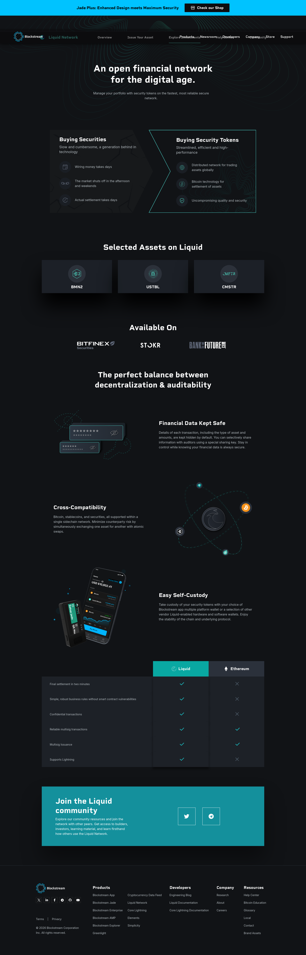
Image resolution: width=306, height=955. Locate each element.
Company (243, 23)
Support (277, 23)
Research (223, 895)
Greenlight (99, 933)
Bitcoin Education (255, 902)
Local (247, 918)
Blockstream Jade (104, 902)
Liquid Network (137, 902)
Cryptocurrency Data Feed (145, 895)
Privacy (56, 919)
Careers (222, 910)
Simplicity (134, 925)
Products (177, 23)
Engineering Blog (180, 895)
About (220, 902)
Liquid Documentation (184, 902)
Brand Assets (252, 933)
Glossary (249, 910)
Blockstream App (104, 895)
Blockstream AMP (104, 918)
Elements (134, 918)
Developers (221, 23)
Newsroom (198, 23)
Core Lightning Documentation (189, 910)
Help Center (251, 895)
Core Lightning (137, 910)
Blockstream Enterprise (108, 910)
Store (260, 23)
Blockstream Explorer (106, 925)
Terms (40, 919)
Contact (249, 925)
